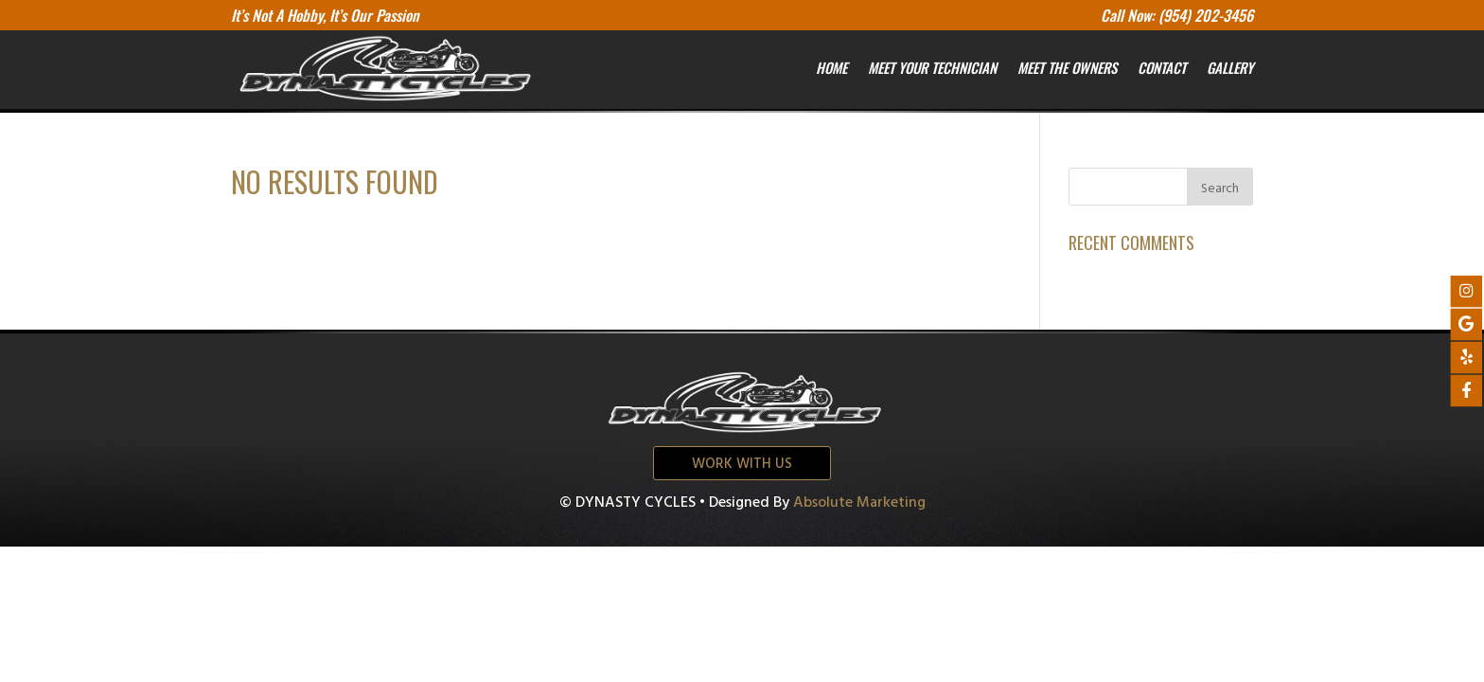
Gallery (1230, 67)
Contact (1162, 67)
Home (831, 67)
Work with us (742, 464)
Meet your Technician (932, 67)
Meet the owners (1067, 67)
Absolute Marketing (859, 503)
